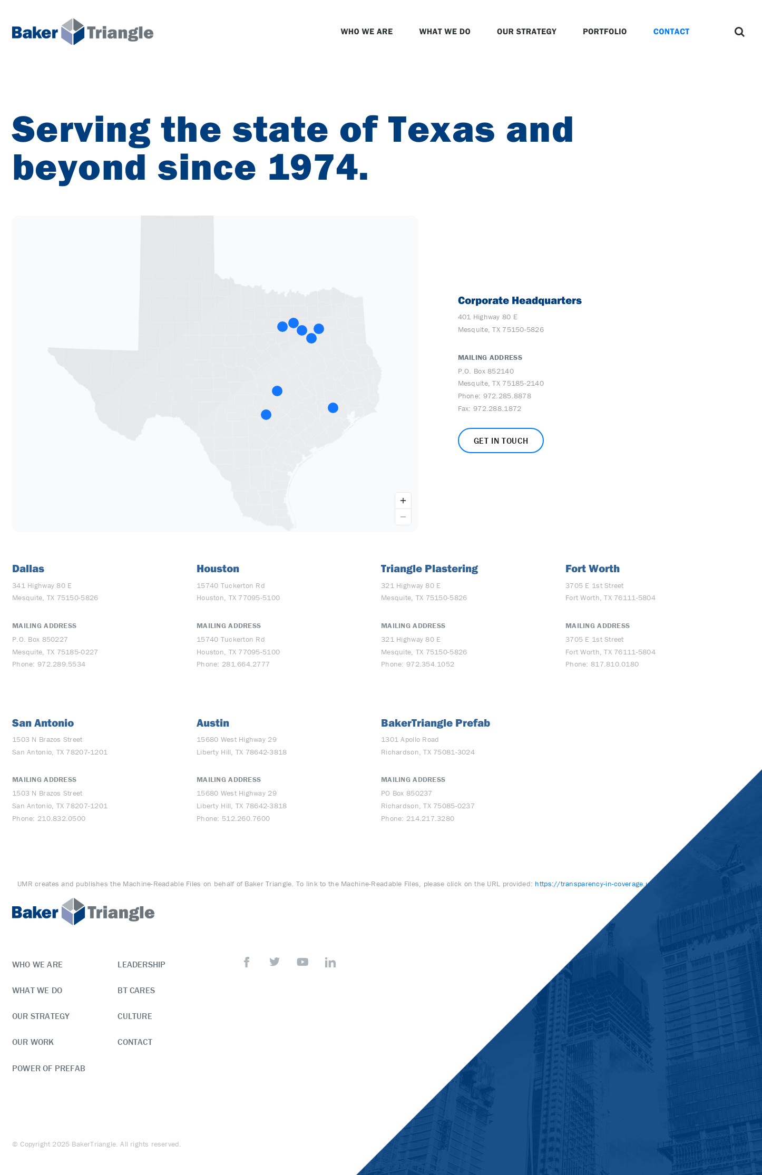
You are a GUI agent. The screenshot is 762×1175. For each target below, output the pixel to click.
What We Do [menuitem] (37, 990)
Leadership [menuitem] (141, 964)
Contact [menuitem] (135, 1041)
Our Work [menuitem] (33, 1041)
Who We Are (369, 31)
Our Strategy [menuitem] (41, 1016)
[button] (739, 31)
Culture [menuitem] (135, 1016)
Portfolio (607, 31)
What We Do (447, 31)
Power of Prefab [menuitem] (48, 1068)
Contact (674, 31)
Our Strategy (529, 31)
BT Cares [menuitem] (136, 990)
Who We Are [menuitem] (37, 964)
